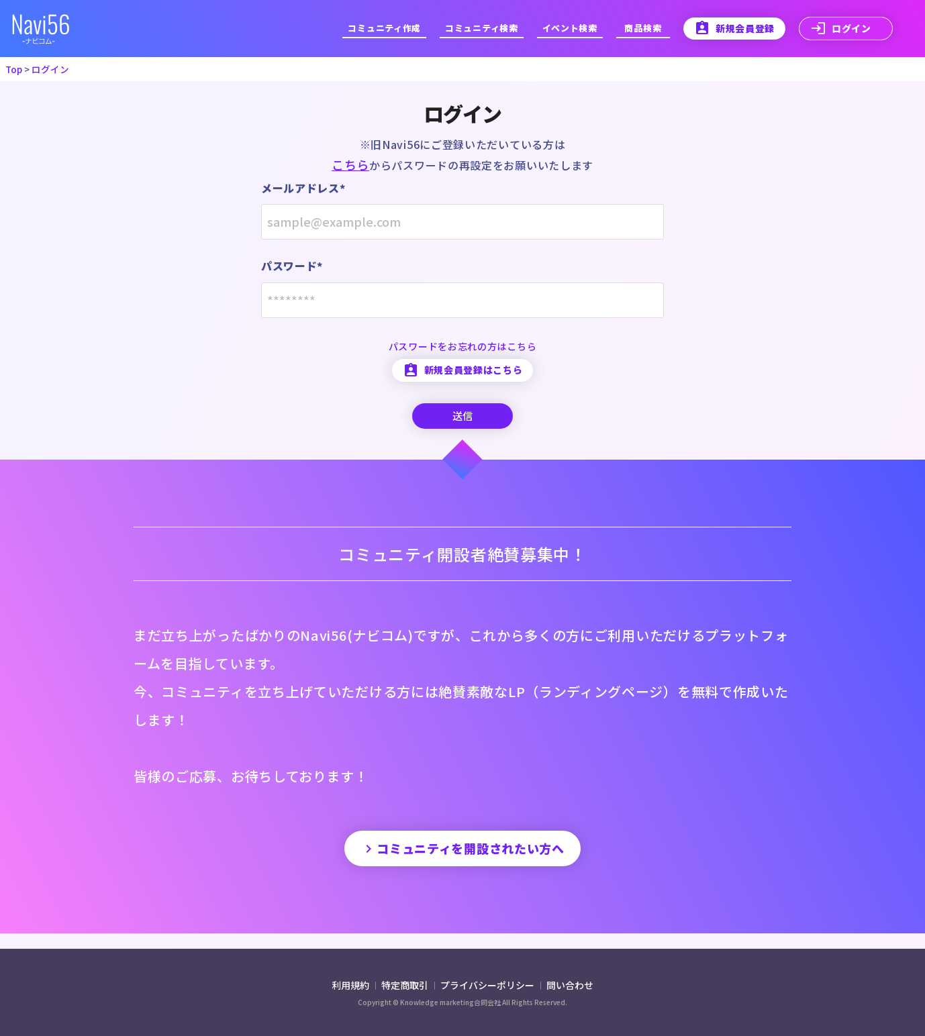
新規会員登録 (736, 28)
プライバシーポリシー (488, 985)
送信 (462, 424)
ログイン (839, 28)
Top (13, 69)
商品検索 (645, 27)
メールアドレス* (301, 188)
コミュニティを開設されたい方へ (462, 862)
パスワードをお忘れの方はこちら (462, 353)
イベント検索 (574, 27)
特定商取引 (405, 985)
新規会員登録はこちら (462, 377)
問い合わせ (569, 985)
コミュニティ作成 (395, 27)
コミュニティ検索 (489, 27)
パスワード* (290, 270)
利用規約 (351, 985)
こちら (355, 164)
